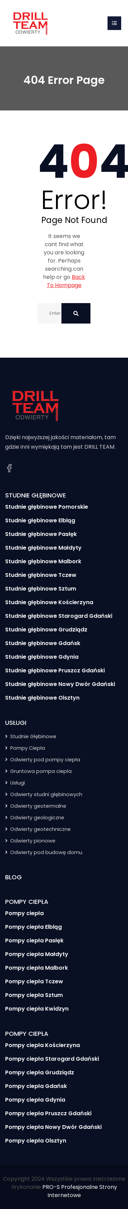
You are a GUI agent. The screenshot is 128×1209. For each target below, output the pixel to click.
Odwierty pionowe (32, 840)
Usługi (17, 782)
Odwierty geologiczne (37, 817)
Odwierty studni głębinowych (46, 794)
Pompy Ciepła (27, 748)
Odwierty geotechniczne (40, 829)
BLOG (13, 877)
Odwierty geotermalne (38, 806)
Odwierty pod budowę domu (46, 852)
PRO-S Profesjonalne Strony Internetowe (79, 1191)
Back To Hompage (66, 281)
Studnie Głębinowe (33, 736)
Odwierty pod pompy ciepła (45, 759)
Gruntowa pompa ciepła (41, 771)
